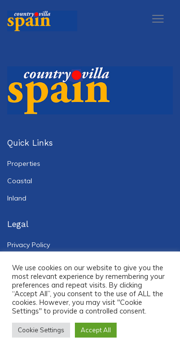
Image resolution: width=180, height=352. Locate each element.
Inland (16, 198)
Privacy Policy (28, 244)
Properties (23, 163)
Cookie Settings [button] (41, 330)
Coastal (19, 180)
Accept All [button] (96, 330)
